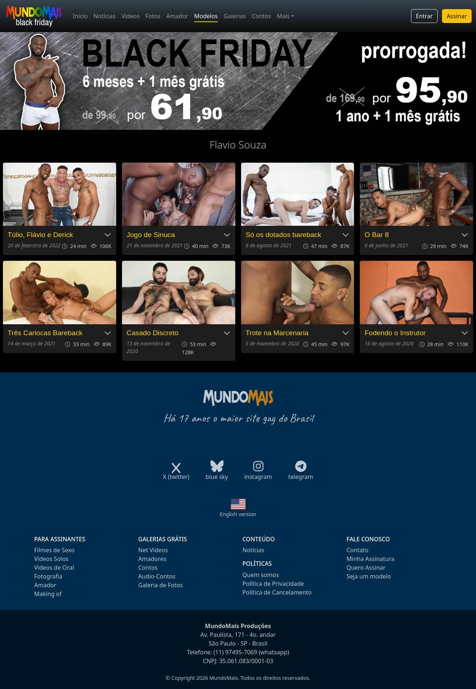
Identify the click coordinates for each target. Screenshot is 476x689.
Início (80, 16)
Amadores (152, 559)
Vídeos (130, 16)
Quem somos (261, 575)
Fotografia (48, 576)
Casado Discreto (153, 333)
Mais (283, 16)
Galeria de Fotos (160, 585)
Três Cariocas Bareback (45, 333)
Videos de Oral (54, 568)
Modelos (206, 16)
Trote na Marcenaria (276, 333)
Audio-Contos (157, 576)
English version (238, 514)
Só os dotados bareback (283, 235)
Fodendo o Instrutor (395, 333)
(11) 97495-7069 (235, 652)
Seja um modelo (369, 576)
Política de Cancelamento (277, 592)
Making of (48, 594)
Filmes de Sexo (54, 550)
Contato (358, 550)
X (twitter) (176, 474)
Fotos (152, 16)
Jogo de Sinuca (151, 235)
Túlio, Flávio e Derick (40, 235)
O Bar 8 (377, 235)
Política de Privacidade (273, 584)
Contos (261, 16)
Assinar (457, 16)
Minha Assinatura (371, 559)
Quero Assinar (366, 568)
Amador (177, 16)
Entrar (424, 16)
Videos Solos (51, 559)
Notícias (104, 16)
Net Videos (153, 550)
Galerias (235, 16)
